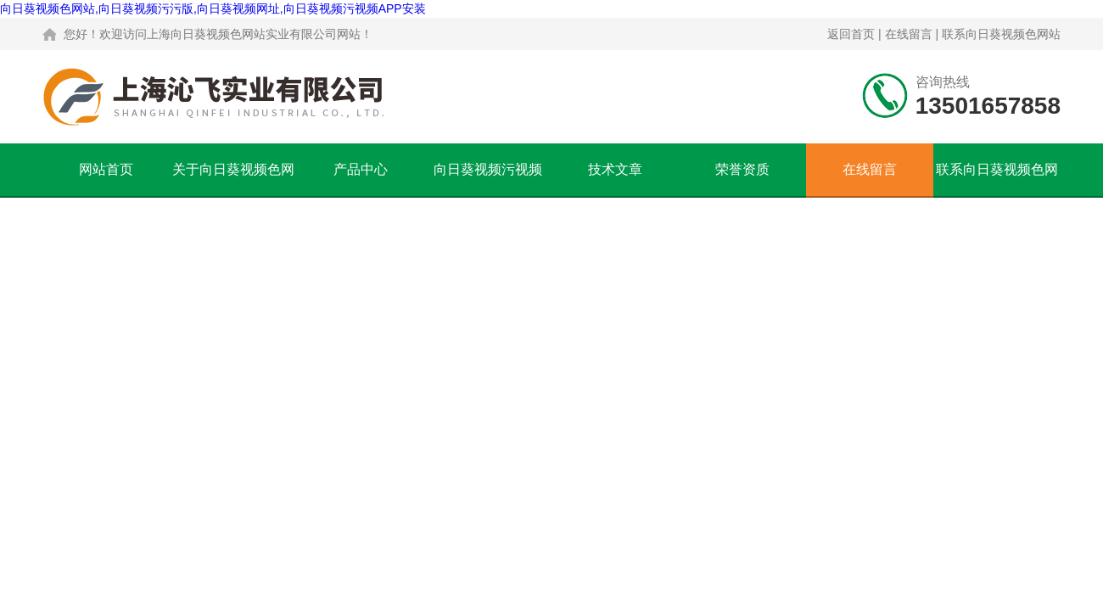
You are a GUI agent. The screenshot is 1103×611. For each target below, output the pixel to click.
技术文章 (615, 169)
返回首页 (851, 34)
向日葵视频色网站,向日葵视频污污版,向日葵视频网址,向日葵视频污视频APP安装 (213, 8)
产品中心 (360, 169)
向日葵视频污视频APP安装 (488, 179)
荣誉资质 (742, 169)
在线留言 (908, 34)
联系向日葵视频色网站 (1001, 34)
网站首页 (106, 169)
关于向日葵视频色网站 (233, 179)
